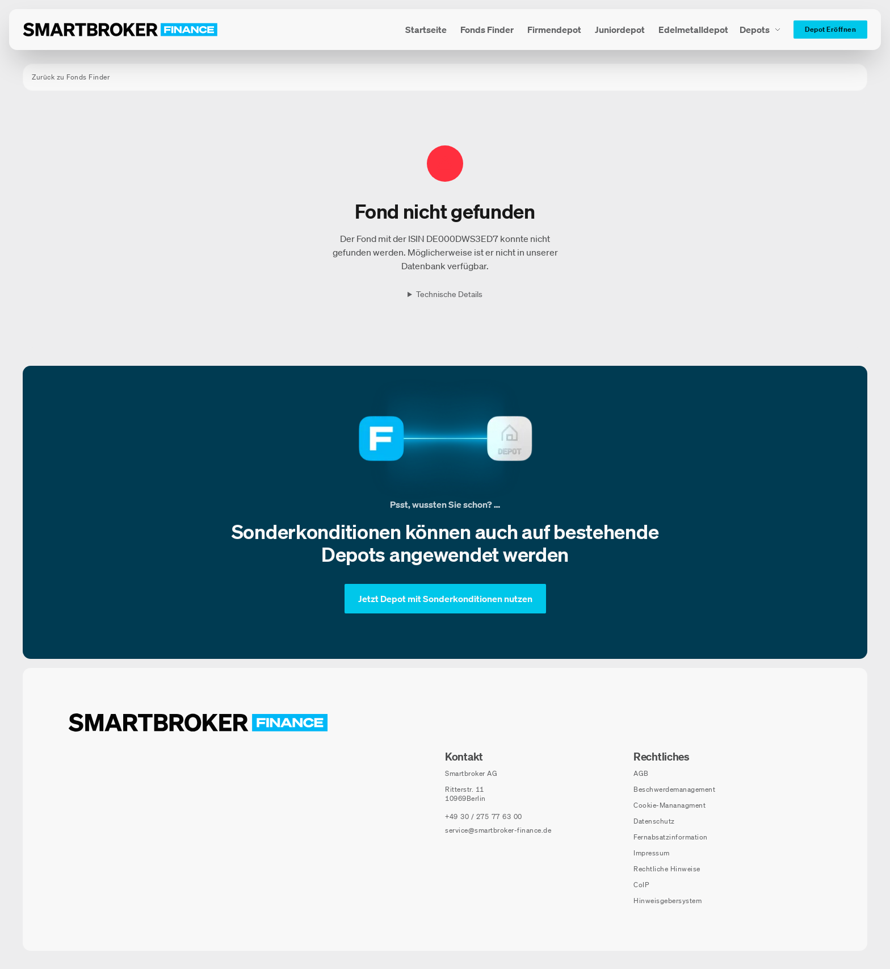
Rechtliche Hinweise (666, 869)
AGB (641, 773)
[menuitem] (426, 29)
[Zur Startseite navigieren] (198, 722)
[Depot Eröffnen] (830, 29)
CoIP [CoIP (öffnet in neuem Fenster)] (641, 884)
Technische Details (449, 294)
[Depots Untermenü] (761, 29)
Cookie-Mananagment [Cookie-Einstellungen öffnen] (669, 805)
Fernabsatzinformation (670, 837)
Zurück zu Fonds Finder (71, 77)
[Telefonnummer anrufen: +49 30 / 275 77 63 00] (483, 817)
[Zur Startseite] (120, 29)
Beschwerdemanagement (674, 789)
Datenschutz (654, 821)
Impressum (651, 853)
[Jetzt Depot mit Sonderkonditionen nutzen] (445, 598)
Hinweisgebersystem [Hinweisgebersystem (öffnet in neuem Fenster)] (667, 900)
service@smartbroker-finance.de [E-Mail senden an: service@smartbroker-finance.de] (498, 830)
